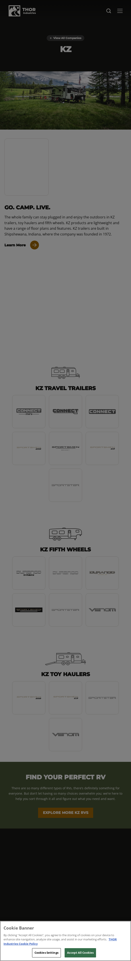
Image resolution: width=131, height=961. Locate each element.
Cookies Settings (46, 953)
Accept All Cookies (80, 953)
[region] (65, 941)
